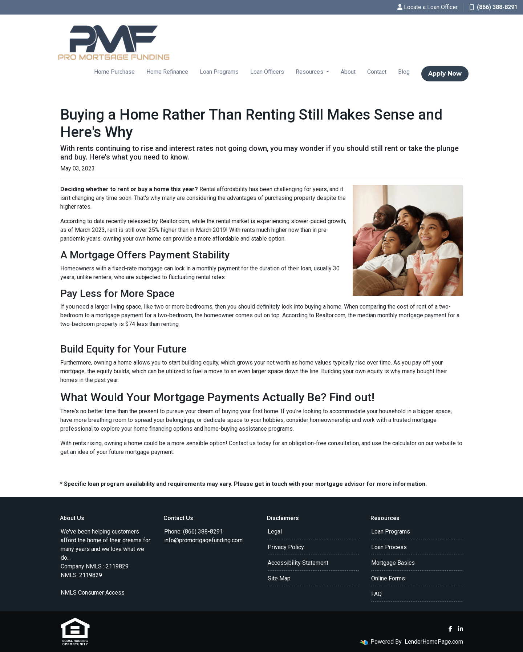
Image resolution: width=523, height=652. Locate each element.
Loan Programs (219, 71)
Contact (376, 71)
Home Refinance (167, 71)
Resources (310, 71)
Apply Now (445, 73)
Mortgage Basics (393, 562)
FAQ (376, 594)
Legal (275, 531)
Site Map (279, 578)
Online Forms (388, 578)
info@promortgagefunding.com (203, 540)
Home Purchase (114, 71)
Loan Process (389, 547)
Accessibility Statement (298, 562)
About (348, 71)
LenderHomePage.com (434, 641)
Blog (404, 71)
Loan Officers (267, 71)
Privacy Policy (286, 547)
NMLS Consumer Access (93, 592)
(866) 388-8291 (494, 7)
